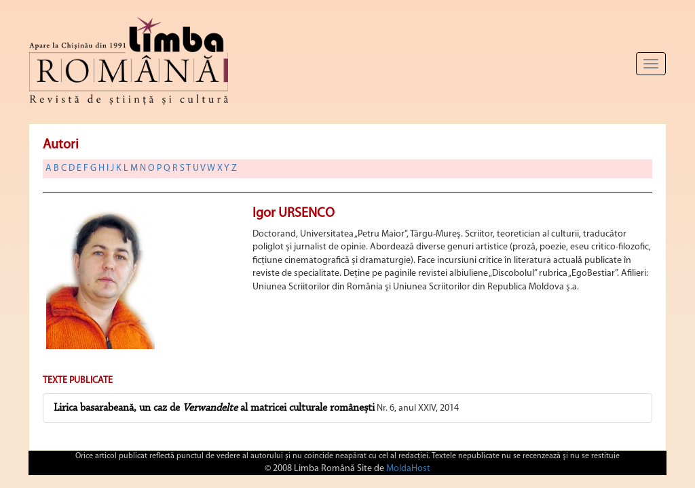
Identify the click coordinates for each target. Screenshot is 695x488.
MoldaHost (408, 469)
